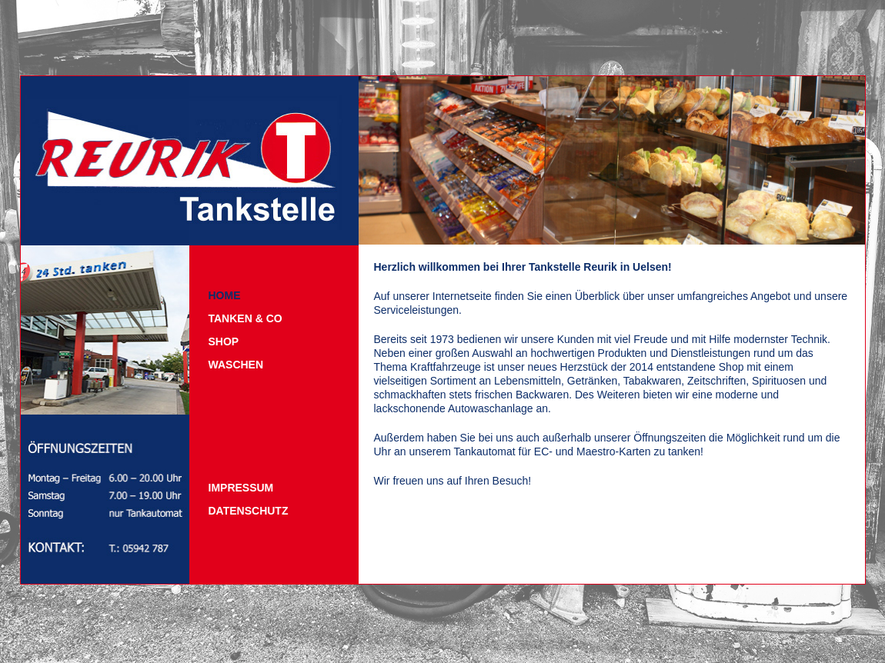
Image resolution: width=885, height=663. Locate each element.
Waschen (236, 364)
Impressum (241, 487)
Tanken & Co (245, 318)
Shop (224, 341)
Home (225, 295)
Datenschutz (249, 511)
